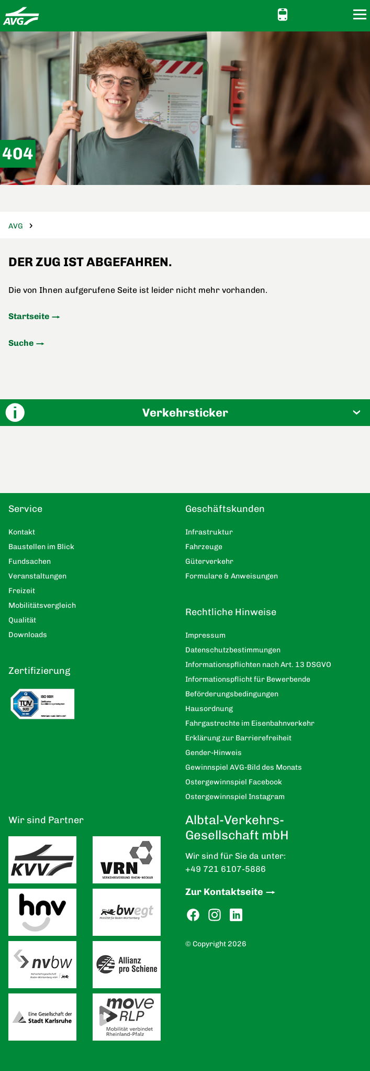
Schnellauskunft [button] (282, 14)
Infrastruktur (209, 532)
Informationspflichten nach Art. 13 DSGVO (258, 664)
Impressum (205, 635)
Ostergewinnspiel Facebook (233, 782)
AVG (15, 226)
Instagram (214, 915)
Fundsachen (29, 561)
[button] (185, 412)
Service (25, 509)
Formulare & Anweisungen (231, 576)
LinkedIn (236, 915)
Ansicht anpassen (302, 14)
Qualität (22, 620)
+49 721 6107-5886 (225, 869)
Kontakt (321, 14)
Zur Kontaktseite (224, 892)
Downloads (27, 634)
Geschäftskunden (225, 509)
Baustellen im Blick (41, 546)
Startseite (28, 316)
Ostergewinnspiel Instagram (235, 796)
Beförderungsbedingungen (231, 694)
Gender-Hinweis (213, 752)
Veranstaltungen (37, 576)
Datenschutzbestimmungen (233, 650)
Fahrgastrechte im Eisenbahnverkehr (250, 723)
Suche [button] (340, 14)
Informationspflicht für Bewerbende (247, 679)
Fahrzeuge (203, 546)
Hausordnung (209, 708)
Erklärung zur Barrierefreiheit (238, 738)
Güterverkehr (209, 561)
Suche (20, 343)
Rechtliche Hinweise (230, 612)
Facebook (193, 915)
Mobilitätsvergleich (42, 605)
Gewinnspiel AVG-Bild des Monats (243, 767)
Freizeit (21, 590)
